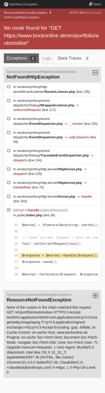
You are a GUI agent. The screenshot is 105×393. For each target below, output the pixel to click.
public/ (30, 215)
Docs (95, 4)
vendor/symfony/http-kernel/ (50, 169)
